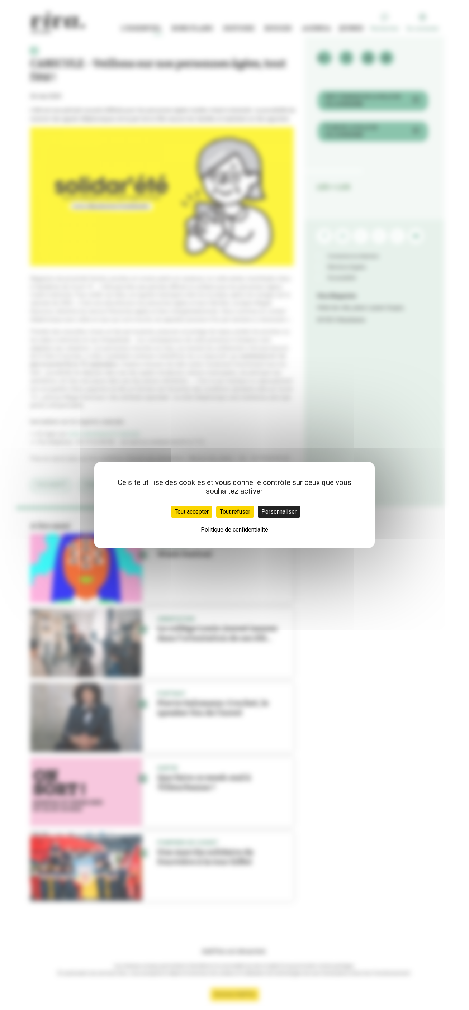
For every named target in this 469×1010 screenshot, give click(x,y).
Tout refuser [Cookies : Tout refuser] (235, 511)
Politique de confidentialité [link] (234, 529)
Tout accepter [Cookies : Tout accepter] (192, 511)
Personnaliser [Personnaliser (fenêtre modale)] (279, 511)
